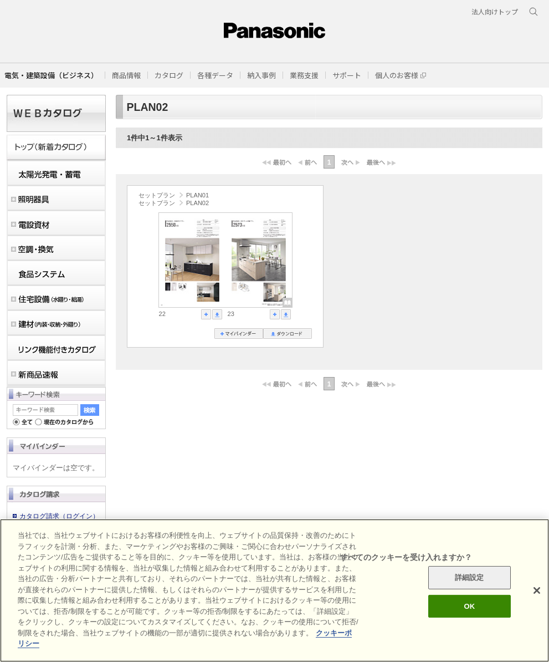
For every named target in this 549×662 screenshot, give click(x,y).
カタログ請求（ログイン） (59, 516)
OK (469, 606)
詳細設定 (469, 577)
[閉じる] (537, 590)
